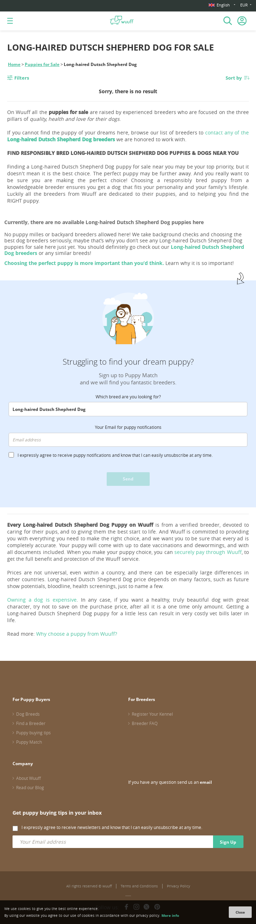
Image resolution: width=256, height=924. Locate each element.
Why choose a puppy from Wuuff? (76, 633)
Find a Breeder (30, 723)
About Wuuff (28, 778)
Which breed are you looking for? (128, 396)
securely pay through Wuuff (208, 552)
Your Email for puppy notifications (128, 427)
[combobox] (128, 409)
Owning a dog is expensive (42, 599)
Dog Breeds (28, 714)
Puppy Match (29, 742)
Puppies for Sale (42, 64)
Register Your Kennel (152, 714)
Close (240, 912)
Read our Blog (30, 787)
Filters (21, 78)
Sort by (234, 78)
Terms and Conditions (139, 886)
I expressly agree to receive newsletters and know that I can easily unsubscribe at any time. (111, 827)
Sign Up (228, 842)
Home (14, 64)
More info (170, 915)
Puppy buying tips (33, 732)
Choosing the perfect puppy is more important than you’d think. (84, 263)
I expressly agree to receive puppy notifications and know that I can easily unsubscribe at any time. (115, 455)
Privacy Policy (178, 886)
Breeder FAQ (145, 723)
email (206, 782)
